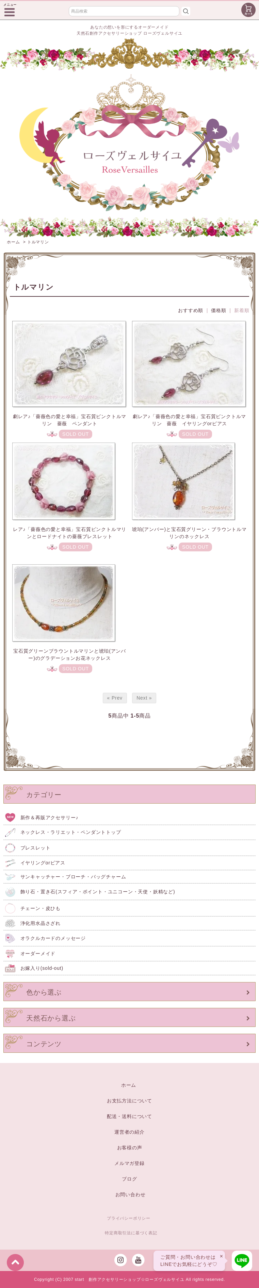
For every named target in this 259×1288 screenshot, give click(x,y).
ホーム (13, 242)
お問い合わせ (130, 1194)
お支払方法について (129, 1100)
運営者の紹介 (129, 1132)
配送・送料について (129, 1116)
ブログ (129, 1179)
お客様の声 (129, 1147)
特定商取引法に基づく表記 (131, 1233)
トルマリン (38, 242)
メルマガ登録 (129, 1163)
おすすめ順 (190, 310)
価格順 (218, 310)
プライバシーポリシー (128, 1218)
